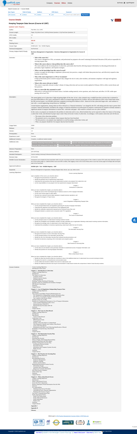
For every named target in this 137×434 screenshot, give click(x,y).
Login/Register (129, 2)
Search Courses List (13, 9)
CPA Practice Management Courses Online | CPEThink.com (72, 416)
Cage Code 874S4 (107, 431)
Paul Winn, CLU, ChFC (37, 29)
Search (85, 15)
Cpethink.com (22, 431)
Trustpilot (134, 426)
